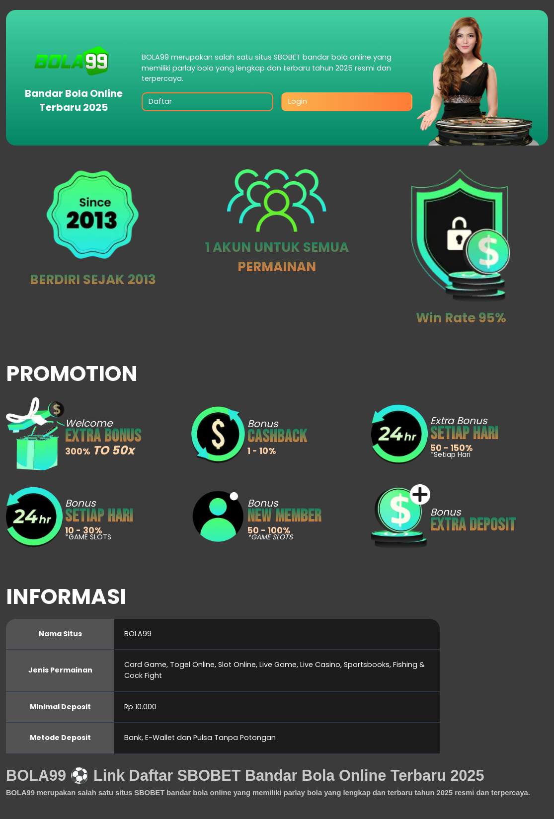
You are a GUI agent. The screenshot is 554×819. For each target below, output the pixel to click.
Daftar (160, 101)
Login (297, 101)
